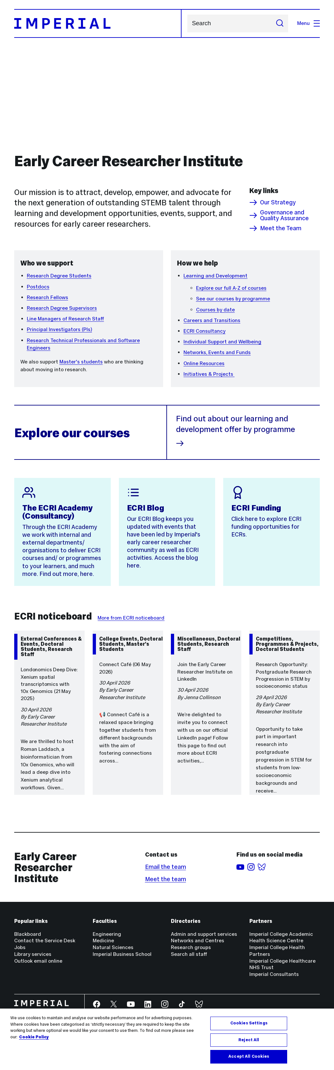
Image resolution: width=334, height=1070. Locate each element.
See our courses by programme (233, 299)
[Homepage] (97, 23)
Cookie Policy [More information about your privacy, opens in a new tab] (34, 1037)
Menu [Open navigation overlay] (308, 23)
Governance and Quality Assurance (279, 216)
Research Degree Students (59, 276)
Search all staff (189, 954)
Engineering (107, 934)
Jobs (20, 947)
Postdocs (38, 287)
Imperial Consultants (274, 974)
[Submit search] (279, 23)
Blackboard (27, 934)
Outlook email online (38, 961)
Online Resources (203, 363)
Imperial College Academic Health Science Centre (281, 937)
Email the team (165, 866)
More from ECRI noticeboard (131, 618)
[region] (167, 1039)
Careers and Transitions (211, 320)
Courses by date (215, 310)
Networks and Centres (197, 940)
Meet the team (165, 879)
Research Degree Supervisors (62, 308)
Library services (32, 954)
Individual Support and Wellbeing (222, 342)
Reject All (248, 1040)
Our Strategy (272, 202)
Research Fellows (47, 297)
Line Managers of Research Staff (65, 319)
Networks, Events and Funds (217, 352)
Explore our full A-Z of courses (231, 288)
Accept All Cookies (248, 1056)
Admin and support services (204, 934)
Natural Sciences (113, 947)
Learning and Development (215, 276)
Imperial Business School (122, 954)
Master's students (81, 362)
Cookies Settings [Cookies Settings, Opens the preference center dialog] (248, 1023)
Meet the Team (275, 228)
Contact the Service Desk (44, 940)
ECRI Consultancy (204, 331)
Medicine (103, 940)
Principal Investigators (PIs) (59, 329)
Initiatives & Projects (209, 374)
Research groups (191, 947)
